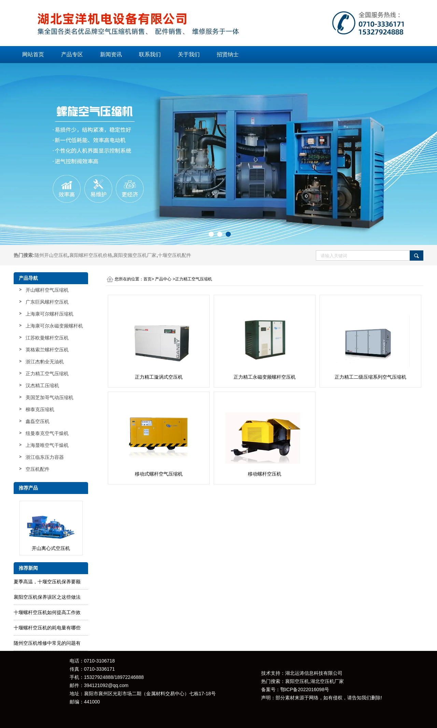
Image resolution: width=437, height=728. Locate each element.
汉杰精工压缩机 (42, 385)
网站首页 (33, 54)
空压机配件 (38, 469)
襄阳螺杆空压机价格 (90, 255)
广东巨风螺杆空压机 (47, 302)
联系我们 (150, 54)
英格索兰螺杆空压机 (47, 349)
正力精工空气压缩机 (47, 373)
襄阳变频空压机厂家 (134, 255)
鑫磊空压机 (38, 421)
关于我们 (189, 54)
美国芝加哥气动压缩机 (49, 397)
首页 (147, 279)
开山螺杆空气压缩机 (47, 290)
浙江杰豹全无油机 (45, 361)
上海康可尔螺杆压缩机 (49, 314)
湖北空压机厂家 (327, 681)
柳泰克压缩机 (40, 409)
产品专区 (72, 54)
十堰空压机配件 (174, 255)
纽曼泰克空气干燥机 (47, 433)
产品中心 (163, 279)
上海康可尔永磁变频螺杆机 (54, 326)
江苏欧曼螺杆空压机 (47, 337)
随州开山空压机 (51, 255)
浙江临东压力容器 (45, 457)
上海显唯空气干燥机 (47, 445)
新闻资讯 (111, 54)
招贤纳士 (228, 54)
